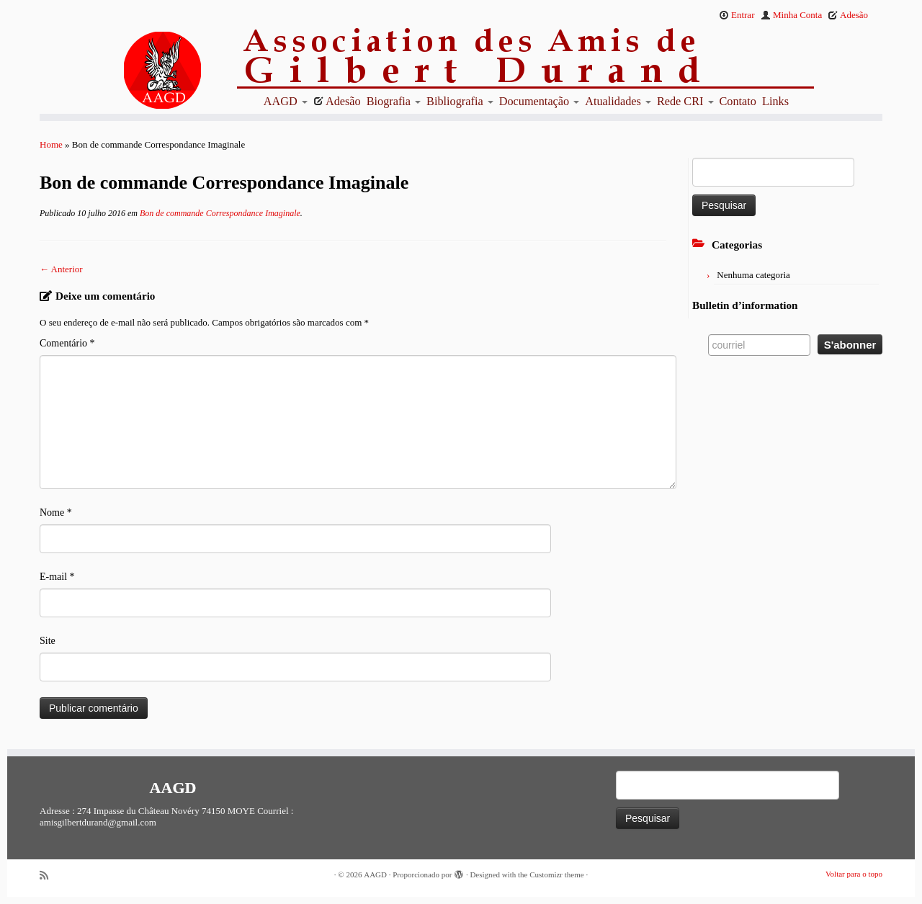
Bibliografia (459, 101)
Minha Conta (792, 14)
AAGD (286, 101)
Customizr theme (556, 874)
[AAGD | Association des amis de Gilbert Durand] (137, 71)
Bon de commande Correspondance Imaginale (219, 213)
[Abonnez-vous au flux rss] (49, 875)
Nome (56, 512)
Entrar (737, 14)
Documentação (539, 101)
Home (51, 144)
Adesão (848, 14)
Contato (738, 101)
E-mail (57, 576)
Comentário (67, 343)
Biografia (394, 101)
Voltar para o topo (853, 873)
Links (775, 101)
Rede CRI (685, 101)
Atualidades (618, 101)
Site (47, 640)
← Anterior (61, 269)
